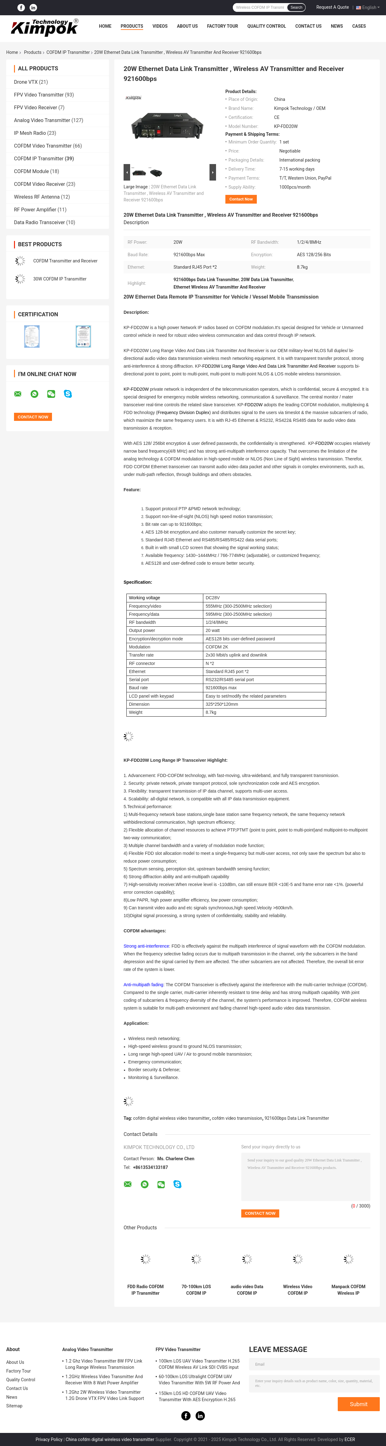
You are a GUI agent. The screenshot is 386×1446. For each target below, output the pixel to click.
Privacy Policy (48, 1439)
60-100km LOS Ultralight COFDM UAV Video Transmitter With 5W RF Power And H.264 (199, 1380)
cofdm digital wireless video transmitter (171, 1118)
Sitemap (14, 1405)
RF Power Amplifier (35, 210)
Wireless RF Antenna (37, 197)
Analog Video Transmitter (42, 120)
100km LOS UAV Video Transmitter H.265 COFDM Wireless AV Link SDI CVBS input (199, 1364)
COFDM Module (31, 171)
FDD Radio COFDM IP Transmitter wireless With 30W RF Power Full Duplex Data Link (145, 1290)
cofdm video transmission (237, 1118)
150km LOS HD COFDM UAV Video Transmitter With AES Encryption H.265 (197, 1396)
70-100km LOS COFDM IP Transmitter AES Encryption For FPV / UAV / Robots (196, 1290)
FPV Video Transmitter (39, 95)
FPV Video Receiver (35, 108)
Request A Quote (332, 7)
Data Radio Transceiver (39, 222)
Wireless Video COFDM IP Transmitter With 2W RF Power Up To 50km (297, 1290)
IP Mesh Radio (30, 133)
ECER (350, 1439)
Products (132, 26)
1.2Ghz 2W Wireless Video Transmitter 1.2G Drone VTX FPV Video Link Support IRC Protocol (104, 1396)
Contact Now (241, 199)
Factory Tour (222, 26)
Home (105, 26)
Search (296, 7)
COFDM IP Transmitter (68, 52)
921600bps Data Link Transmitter (297, 1118)
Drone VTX (26, 82)
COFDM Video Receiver (39, 184)
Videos (160, 26)
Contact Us (308, 26)
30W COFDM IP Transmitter (60, 278)
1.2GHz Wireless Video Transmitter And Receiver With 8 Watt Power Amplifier (104, 1379)
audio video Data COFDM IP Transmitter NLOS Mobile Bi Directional (246, 1290)
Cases (359, 26)
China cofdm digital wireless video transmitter (110, 1439)
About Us (187, 26)
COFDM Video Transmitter (43, 146)
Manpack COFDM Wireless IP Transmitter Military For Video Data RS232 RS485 (348, 1290)
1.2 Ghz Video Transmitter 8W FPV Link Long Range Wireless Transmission (103, 1364)
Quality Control (266, 26)
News (337, 26)
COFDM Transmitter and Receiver (65, 260)
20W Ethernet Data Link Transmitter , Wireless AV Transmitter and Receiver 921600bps (164, 193)
